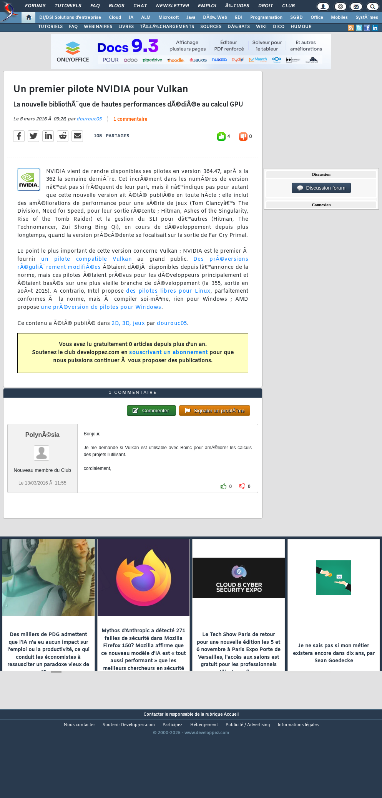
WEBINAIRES (98, 27)
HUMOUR (301, 27)
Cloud (115, 17)
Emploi (207, 6)
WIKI (261, 27)
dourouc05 (88, 131)
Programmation (266, 17)
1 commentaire (130, 132)
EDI (238, 17)
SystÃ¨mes (366, 17)
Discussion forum (321, 188)
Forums (35, 6)
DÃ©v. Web (215, 17)
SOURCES (210, 27)
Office (317, 17)
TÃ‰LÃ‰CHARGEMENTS (167, 27)
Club (288, 6)
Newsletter (172, 6)
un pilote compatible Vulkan (86, 271)
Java (190, 17)
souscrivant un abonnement (168, 365)
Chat (140, 6)
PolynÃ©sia (42, 471)
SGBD (296, 17)
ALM (146, 17)
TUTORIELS (50, 27)
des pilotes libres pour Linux (168, 303)
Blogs (116, 6)
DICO (278, 27)
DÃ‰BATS (239, 27)
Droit (265, 6)
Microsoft (168, 17)
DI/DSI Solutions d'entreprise (70, 17)
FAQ (95, 6)
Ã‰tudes (237, 6)
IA (131, 17)
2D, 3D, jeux (128, 336)
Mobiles (339, 17)
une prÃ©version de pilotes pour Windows (101, 319)
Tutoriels (68, 6)
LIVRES (126, 27)
